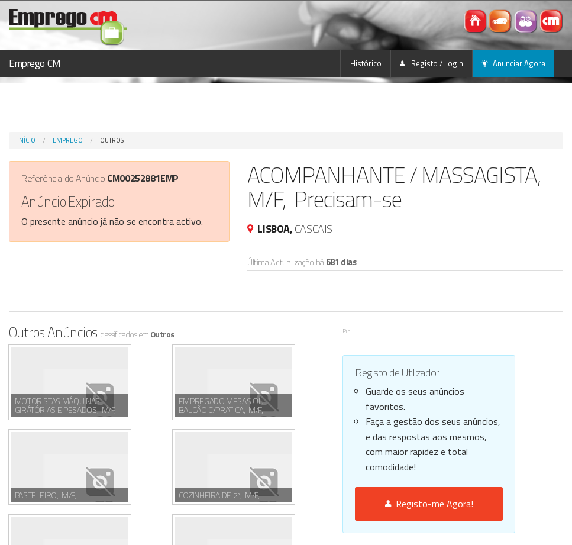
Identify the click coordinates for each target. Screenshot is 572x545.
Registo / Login (431, 63)
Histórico (366, 63)
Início (26, 140)
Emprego (68, 140)
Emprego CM (35, 63)
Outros (112, 140)
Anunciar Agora (513, 63)
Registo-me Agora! (429, 503)
